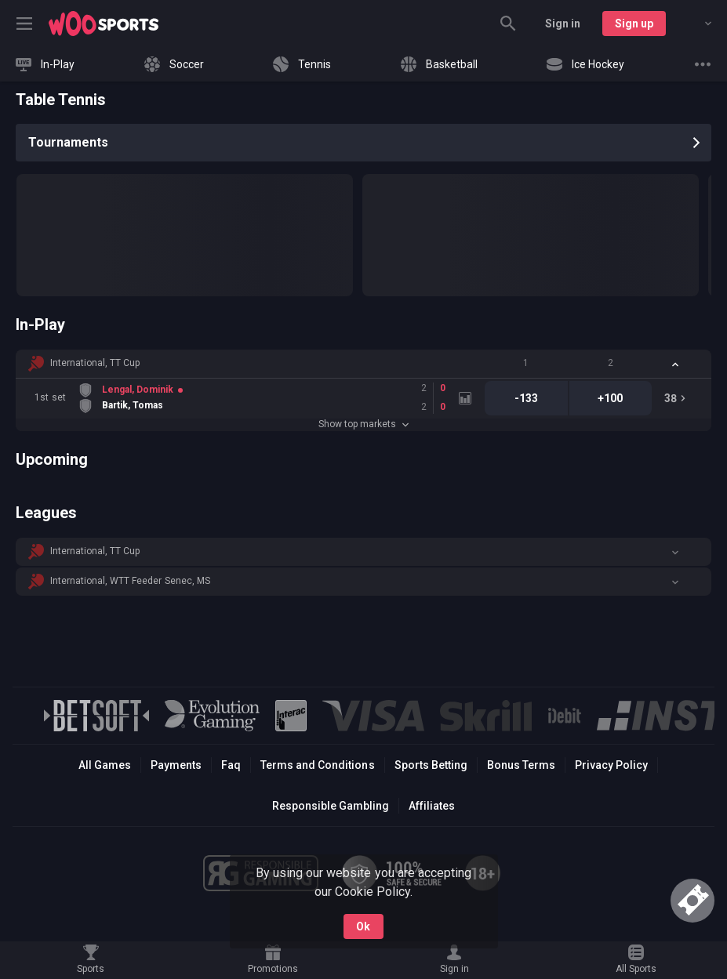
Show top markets (363, 424)
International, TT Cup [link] (95, 362)
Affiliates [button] (432, 806)
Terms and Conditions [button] (317, 765)
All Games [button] (104, 765)
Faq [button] (231, 765)
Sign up (634, 23)
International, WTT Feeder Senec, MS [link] (130, 580)
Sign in (562, 23)
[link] (103, 23)
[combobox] (696, 23)
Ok (363, 926)
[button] (363, 364)
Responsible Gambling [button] (330, 806)
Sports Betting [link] (430, 765)
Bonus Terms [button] (521, 765)
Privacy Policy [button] (611, 765)
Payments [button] (176, 765)
